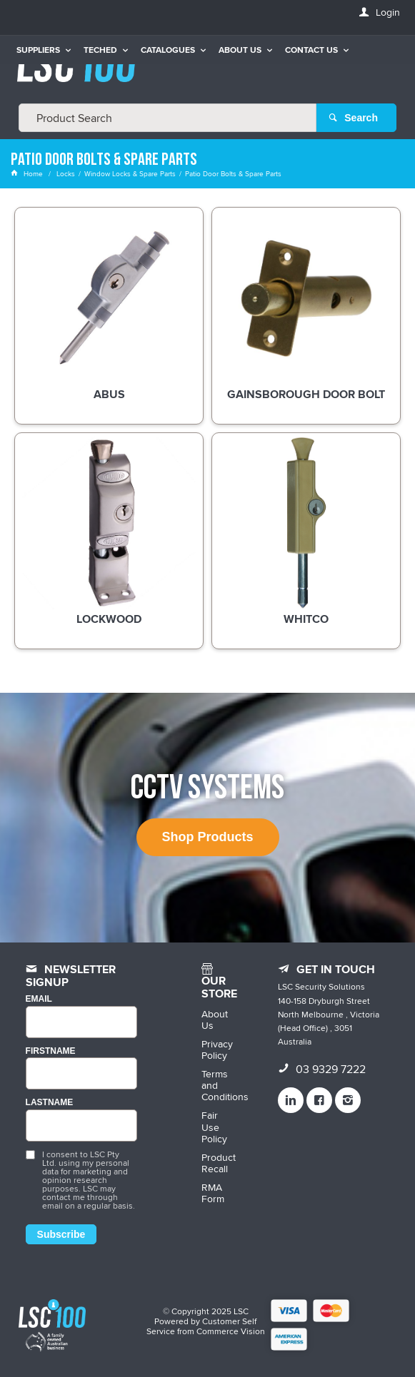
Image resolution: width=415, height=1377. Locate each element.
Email (39, 999)
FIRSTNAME (51, 1051)
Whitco (306, 620)
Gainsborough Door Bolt (306, 395)
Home (28, 173)
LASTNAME (50, 1102)
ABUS (109, 395)
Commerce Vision (230, 1331)
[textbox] (167, 117)
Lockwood (108, 620)
